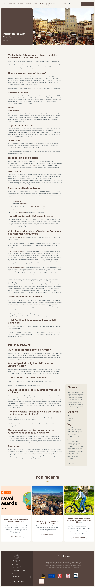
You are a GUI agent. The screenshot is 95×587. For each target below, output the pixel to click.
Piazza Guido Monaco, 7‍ (16, 564)
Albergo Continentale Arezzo (34, 128)
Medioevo (21, 239)
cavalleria (10, 239)
